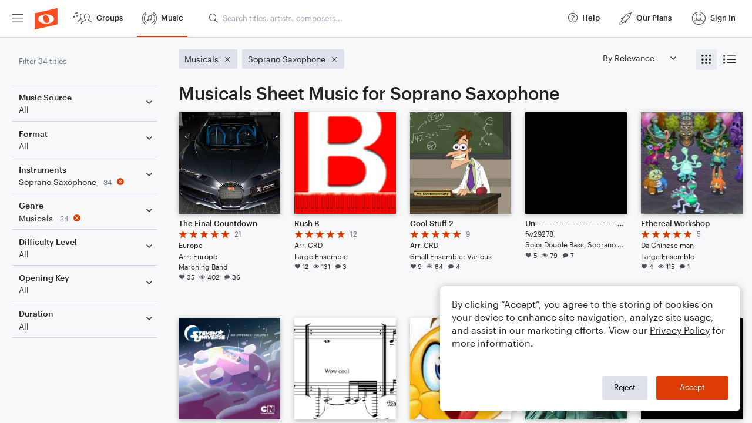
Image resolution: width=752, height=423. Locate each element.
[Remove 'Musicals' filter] (87, 218)
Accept (692, 387)
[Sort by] (639, 57)
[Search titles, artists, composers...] (382, 18)
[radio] (706, 59)
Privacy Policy (680, 329)
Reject (625, 387)
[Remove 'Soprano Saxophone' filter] (87, 182)
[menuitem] (18, 18)
